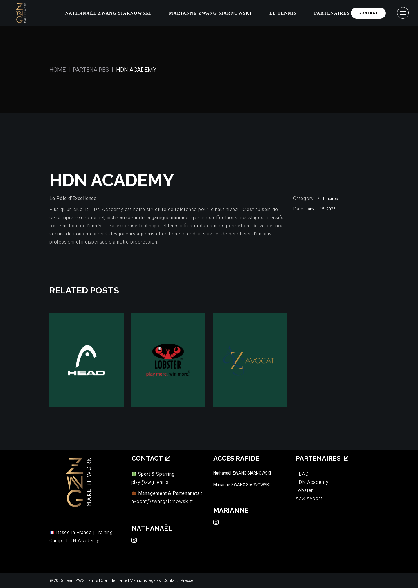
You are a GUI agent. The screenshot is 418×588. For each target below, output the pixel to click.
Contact (171, 581)
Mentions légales (145, 581)
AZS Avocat (309, 498)
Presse (187, 581)
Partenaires (327, 199)
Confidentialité (114, 581)
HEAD (302, 474)
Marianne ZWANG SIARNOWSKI (241, 485)
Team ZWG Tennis (81, 581)
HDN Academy (312, 482)
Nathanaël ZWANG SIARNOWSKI (242, 473)
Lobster (304, 490)
